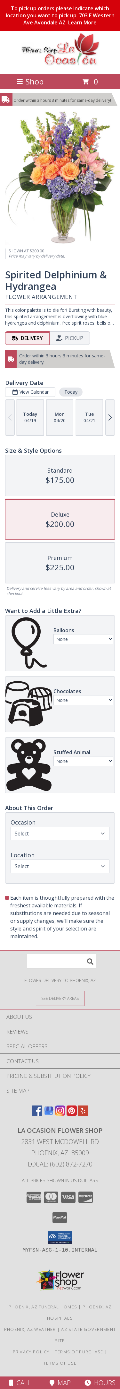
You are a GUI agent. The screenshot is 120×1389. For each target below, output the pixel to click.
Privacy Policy (31, 1352)
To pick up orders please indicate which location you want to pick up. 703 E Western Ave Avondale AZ (60, 15)
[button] (60, 1237)
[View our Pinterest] (72, 1113)
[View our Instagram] (60, 1113)
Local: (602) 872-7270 (60, 1164)
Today (70, 392)
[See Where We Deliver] (60, 998)
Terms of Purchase (79, 1352)
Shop (30, 81)
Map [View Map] (60, 1382)
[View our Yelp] (83, 1113)
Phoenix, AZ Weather (30, 1329)
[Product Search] (61, 961)
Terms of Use (60, 1363)
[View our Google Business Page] (49, 1113)
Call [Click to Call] (20, 1382)
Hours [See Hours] (100, 1382)
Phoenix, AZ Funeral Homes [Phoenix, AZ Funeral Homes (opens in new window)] (43, 1307)
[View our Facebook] (37, 1113)
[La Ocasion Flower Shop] (60, 64)
